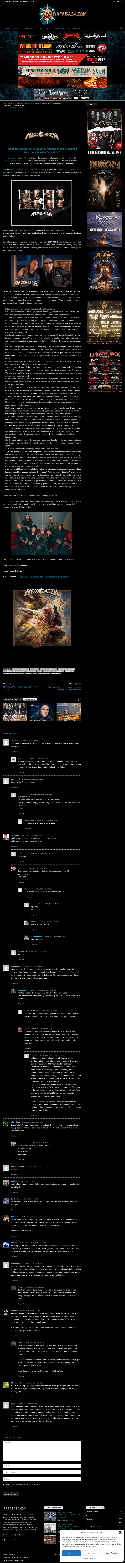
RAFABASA (28, 673)
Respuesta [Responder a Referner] (34, 929)
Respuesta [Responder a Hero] (28, 897)
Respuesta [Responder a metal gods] (14, 787)
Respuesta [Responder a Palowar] (14, 1192)
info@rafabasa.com (19, 1535)
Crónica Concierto (93, 1526)
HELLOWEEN (10, 161)
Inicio (4, 103)
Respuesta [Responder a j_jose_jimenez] (21, 813)
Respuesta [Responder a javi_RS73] (14, 1236)
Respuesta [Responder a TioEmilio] (14, 846)
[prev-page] (77, 699)
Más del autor (30, 699)
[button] (120, 1533)
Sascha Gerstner (44, 673)
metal (40, 671)
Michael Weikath (58, 671)
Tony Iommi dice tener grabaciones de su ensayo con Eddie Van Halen (64, 688)
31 (23, 108)
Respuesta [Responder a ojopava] (34, 915)
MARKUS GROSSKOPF (19, 671)
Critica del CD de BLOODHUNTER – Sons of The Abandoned (69, 1526)
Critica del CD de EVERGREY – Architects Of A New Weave (69, 1514)
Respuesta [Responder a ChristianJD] (14, 1136)
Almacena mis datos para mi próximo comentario (22, 1485)
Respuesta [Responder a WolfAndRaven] (14, 1256)
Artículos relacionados (13, 699)
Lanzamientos (62, 28)
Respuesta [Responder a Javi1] (14, 1210)
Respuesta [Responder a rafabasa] (21, 882)
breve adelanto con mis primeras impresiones (27, 170)
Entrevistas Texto (19, 105)
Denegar (91, 1553)
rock (35, 673)
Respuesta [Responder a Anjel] (14, 1426)
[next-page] (79, 699)
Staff (32, 2)
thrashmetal (56, 673)
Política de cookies (90, 1558)
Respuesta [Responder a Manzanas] (21, 772)
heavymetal (52, 669)
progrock (20, 673)
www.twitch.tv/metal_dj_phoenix (57, 577)
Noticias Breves (35, 720)
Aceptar (71, 1553)
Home (7, 28)
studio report (62, 170)
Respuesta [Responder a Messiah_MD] (14, 1397)
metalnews (47, 671)
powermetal (70, 671)
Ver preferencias (112, 1553)
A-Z (87, 1515)
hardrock (44, 669)
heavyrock (71, 669)
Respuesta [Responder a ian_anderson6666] (14, 1174)
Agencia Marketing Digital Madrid (14, 1560)
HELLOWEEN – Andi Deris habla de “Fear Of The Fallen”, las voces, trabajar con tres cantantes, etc (68, 725)
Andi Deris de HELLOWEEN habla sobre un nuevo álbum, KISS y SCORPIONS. (41, 725)
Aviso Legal (57, 1554)
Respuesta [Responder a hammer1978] (14, 983)
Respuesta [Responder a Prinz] (21, 1304)
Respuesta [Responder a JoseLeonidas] (34, 944)
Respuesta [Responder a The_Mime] (14, 751)
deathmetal (34, 669)
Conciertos (30, 28)
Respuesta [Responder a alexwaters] (21, 959)
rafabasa (21, 868)
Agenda (76, 28)
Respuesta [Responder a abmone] (14, 1336)
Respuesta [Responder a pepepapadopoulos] (21, 1004)
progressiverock (9, 673)
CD (87, 1522)
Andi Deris (16, 669)
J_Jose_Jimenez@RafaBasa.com (30, 577)
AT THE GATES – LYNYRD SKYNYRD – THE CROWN (20, 688)
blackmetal (25, 669)
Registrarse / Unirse (10, 2)
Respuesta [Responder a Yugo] (28, 1048)
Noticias (17, 28)
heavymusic (62, 669)
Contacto (24, 2)
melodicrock (31, 671)
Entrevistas (46, 28)
